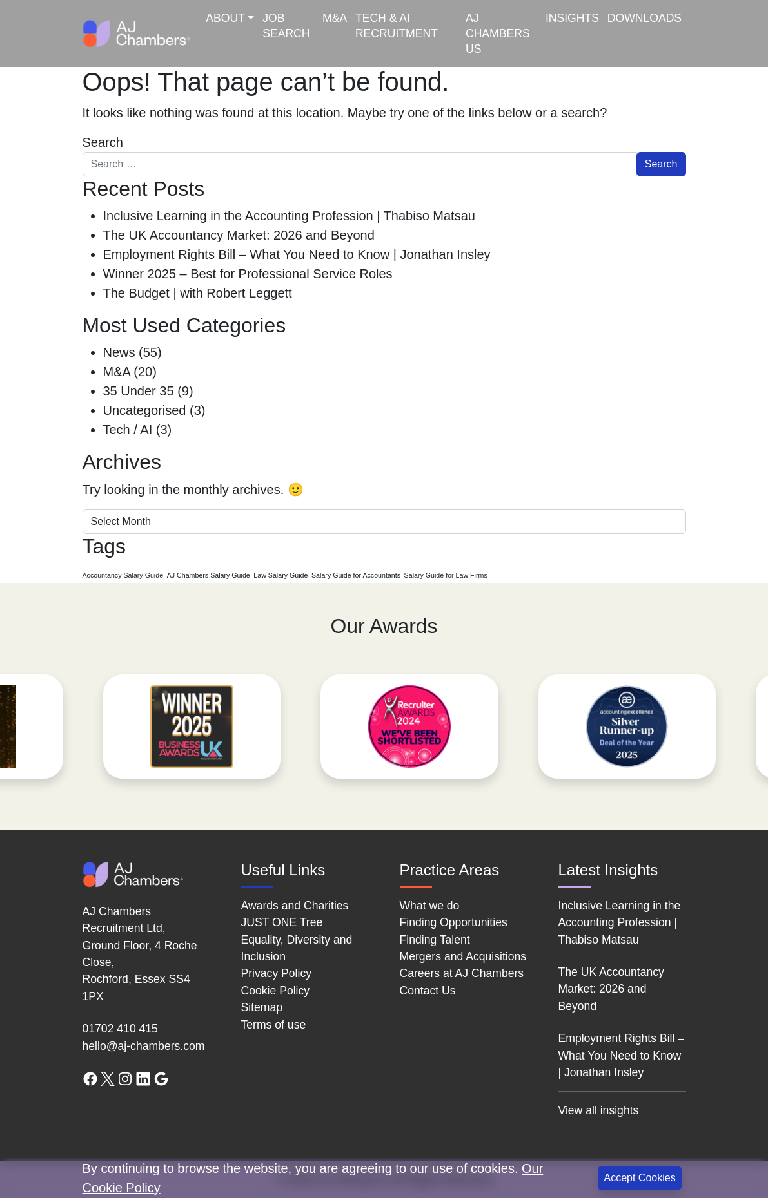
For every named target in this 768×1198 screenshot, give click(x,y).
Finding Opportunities (453, 922)
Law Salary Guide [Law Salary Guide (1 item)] (280, 575)
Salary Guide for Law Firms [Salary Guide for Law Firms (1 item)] (445, 575)
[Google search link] (161, 1078)
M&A (334, 18)
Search (103, 142)
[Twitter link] (107, 1078)
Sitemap (262, 1007)
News (119, 352)
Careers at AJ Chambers (462, 973)
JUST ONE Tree (282, 922)
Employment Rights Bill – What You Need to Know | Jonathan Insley (297, 254)
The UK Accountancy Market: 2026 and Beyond (239, 235)
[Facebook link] (90, 1078)
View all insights (598, 1110)
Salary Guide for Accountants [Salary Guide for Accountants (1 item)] (355, 575)
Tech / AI (128, 430)
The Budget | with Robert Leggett (197, 293)
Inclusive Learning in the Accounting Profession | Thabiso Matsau (289, 216)
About (225, 18)
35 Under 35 (138, 391)
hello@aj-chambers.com (144, 1046)
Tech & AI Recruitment (396, 26)
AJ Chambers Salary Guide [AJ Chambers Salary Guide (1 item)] (208, 575)
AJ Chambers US (498, 33)
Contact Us (428, 990)
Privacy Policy (276, 973)
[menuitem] (230, 33)
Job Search (286, 26)
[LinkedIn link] (143, 1078)
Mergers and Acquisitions (463, 956)
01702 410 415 (120, 1028)
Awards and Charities (295, 905)
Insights (572, 18)
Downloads (644, 18)
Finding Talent (435, 939)
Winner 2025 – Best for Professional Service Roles (248, 274)
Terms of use (273, 1024)
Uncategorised (144, 410)
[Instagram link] (125, 1078)
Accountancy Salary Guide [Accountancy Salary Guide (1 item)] (123, 575)
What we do (430, 905)
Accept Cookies (639, 1177)
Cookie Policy (275, 990)
